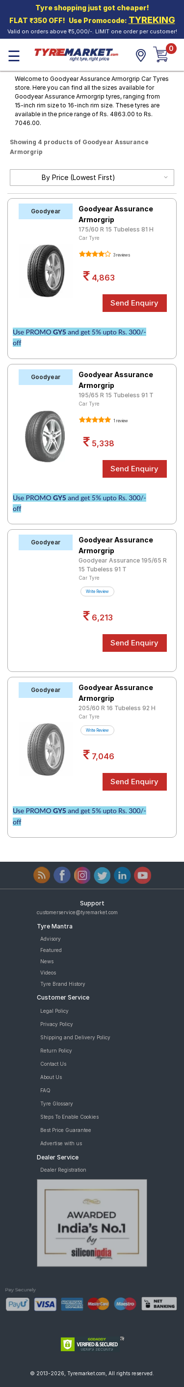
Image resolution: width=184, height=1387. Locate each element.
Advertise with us (61, 1143)
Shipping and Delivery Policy (75, 1037)
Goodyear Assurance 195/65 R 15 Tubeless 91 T (123, 565)
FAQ (45, 1090)
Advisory (50, 939)
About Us (51, 1077)
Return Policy (56, 1050)
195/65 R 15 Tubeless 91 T (116, 395)
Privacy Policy (56, 1024)
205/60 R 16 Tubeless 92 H (117, 708)
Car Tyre (89, 238)
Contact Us (53, 1064)
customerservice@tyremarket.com (77, 912)
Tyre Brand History (62, 984)
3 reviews (121, 255)
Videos (48, 973)
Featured (51, 950)
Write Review (97, 591)
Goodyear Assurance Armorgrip (116, 214)
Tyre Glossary (56, 1103)
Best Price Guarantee (65, 1130)
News (46, 961)
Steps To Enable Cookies (69, 1117)
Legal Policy (54, 1011)
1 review (120, 420)
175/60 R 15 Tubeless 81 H (116, 229)
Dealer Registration (63, 1170)
